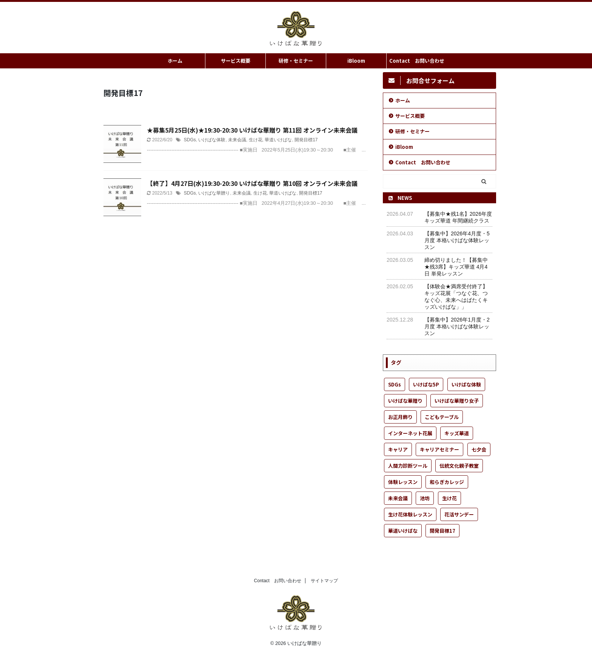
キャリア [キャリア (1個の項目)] (398, 449)
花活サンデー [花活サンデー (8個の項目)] (459, 514)
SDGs (190, 139)
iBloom (356, 60)
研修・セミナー (296, 60)
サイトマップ (324, 580)
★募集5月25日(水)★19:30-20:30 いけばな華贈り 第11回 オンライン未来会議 (252, 130)
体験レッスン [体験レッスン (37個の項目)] (403, 481)
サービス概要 (235, 60)
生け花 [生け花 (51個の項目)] (449, 498)
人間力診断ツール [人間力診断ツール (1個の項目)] (407, 465)
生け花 (255, 139)
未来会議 (237, 139)
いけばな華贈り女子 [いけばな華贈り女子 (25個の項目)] (457, 400)
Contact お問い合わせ (416, 60)
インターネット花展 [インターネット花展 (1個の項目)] (410, 433)
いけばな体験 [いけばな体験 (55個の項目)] (466, 384)
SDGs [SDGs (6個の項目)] (394, 384)
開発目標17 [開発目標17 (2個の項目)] (442, 530)
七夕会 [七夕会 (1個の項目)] (479, 449)
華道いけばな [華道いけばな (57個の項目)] (403, 530)
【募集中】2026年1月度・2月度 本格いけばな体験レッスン (457, 326)
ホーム (175, 60)
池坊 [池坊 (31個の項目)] (425, 498)
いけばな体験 (211, 139)
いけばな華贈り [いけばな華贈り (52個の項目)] (405, 400)
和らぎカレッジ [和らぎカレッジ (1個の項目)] (447, 481)
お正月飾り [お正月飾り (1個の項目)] (400, 417)
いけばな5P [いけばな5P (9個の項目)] (426, 384)
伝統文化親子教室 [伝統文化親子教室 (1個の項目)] (459, 465)
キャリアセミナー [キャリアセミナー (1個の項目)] (439, 449)
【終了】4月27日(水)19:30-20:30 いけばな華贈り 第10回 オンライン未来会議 (252, 183)
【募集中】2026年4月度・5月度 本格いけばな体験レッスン (457, 240)
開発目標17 (306, 139)
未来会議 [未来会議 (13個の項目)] (398, 498)
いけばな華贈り (214, 193)
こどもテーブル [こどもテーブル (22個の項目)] (442, 417)
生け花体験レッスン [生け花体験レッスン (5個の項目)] (410, 514)
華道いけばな (278, 139)
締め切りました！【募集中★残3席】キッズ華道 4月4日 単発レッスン (456, 267)
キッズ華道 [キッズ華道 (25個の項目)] (456, 433)
